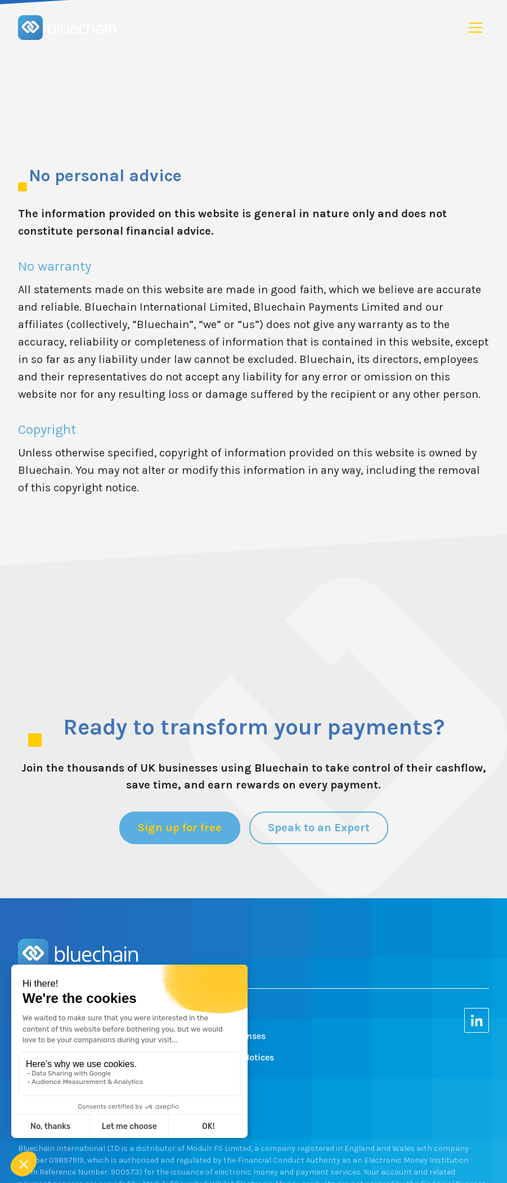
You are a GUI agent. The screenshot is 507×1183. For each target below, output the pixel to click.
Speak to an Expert (319, 827)
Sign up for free (180, 827)
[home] (67, 27)
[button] (475, 27)
